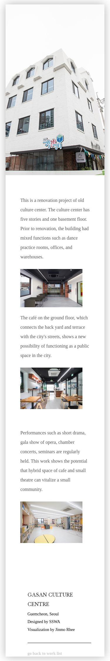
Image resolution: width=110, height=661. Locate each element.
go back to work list (45, 653)
